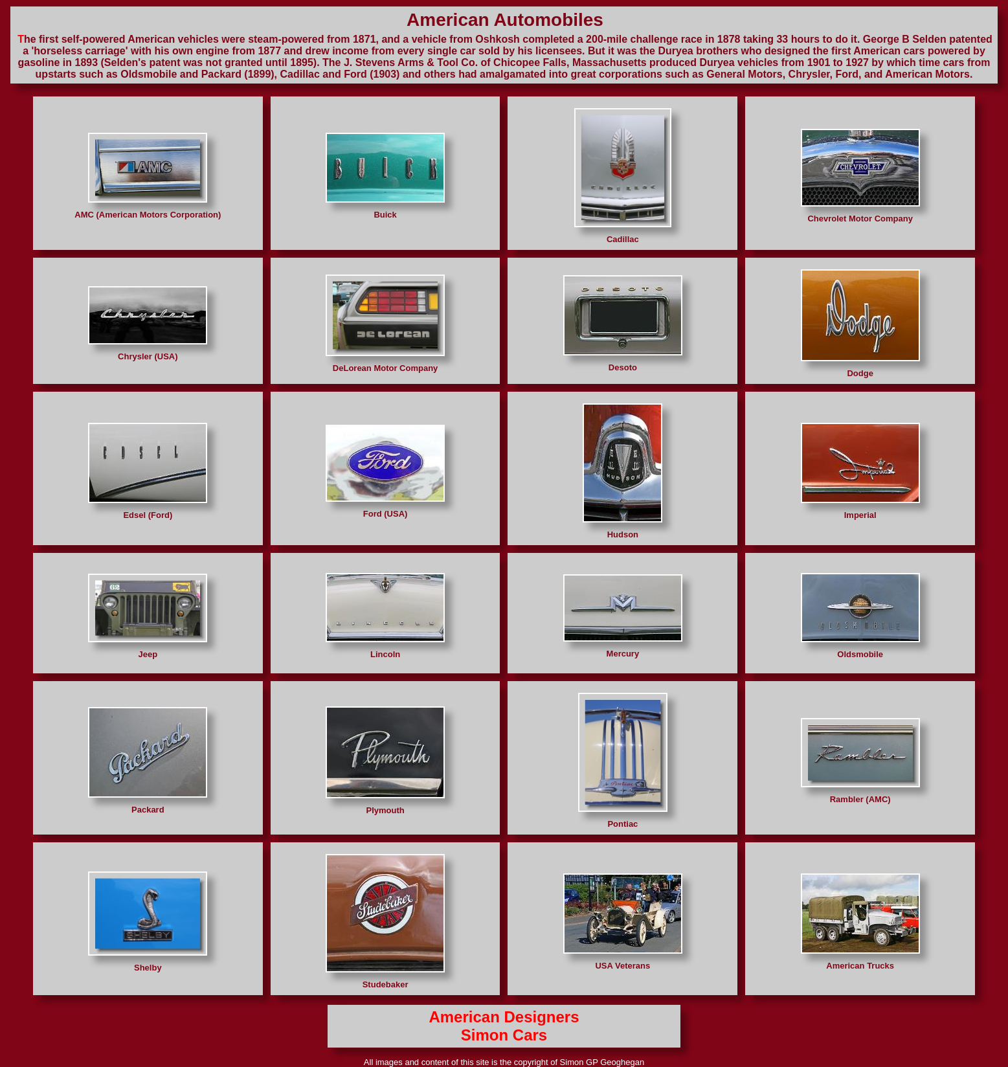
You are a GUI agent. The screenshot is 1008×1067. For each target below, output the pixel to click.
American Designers (504, 1017)
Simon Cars (504, 1035)
